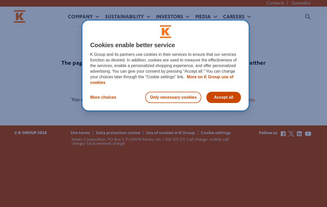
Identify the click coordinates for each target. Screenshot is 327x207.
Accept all (223, 97)
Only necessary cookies (173, 97)
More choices (103, 97)
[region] (166, 65)
